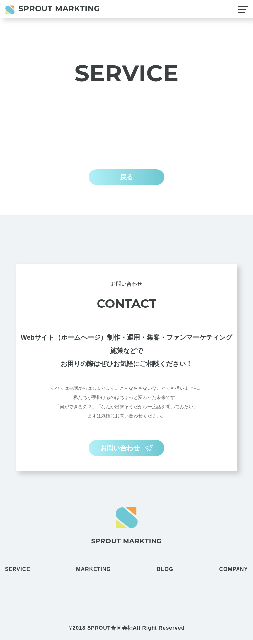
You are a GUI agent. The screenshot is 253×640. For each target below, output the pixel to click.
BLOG (165, 569)
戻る (126, 177)
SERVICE (17, 569)
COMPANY (233, 569)
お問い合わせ (126, 448)
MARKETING (93, 569)
